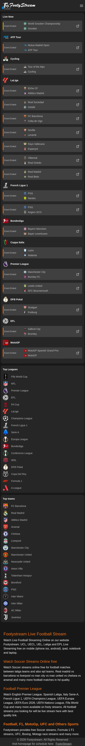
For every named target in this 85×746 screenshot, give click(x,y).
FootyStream (64, 743)
